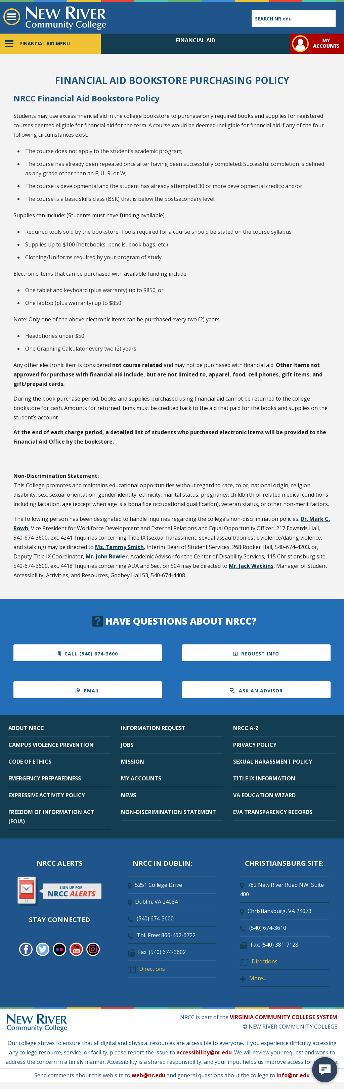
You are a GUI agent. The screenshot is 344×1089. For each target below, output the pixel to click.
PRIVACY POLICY (254, 744)
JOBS (127, 744)
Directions (152, 968)
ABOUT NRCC (26, 728)
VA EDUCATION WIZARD (264, 795)
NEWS (128, 795)
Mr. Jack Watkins (251, 566)
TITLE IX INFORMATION (264, 778)
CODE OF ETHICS (29, 761)
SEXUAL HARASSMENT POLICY (272, 761)
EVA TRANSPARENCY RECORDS (272, 812)
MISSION (132, 761)
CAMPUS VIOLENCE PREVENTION (51, 744)
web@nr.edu (148, 1075)
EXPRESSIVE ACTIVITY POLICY (46, 795)
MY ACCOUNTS (141, 778)
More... (257, 978)
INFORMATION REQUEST (153, 728)
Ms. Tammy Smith (119, 547)
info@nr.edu (293, 1075)
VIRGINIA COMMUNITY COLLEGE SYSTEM (283, 1017)
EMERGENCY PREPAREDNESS (44, 778)
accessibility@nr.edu (204, 1052)
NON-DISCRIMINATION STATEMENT (168, 812)
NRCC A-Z (246, 728)
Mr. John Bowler (107, 556)
